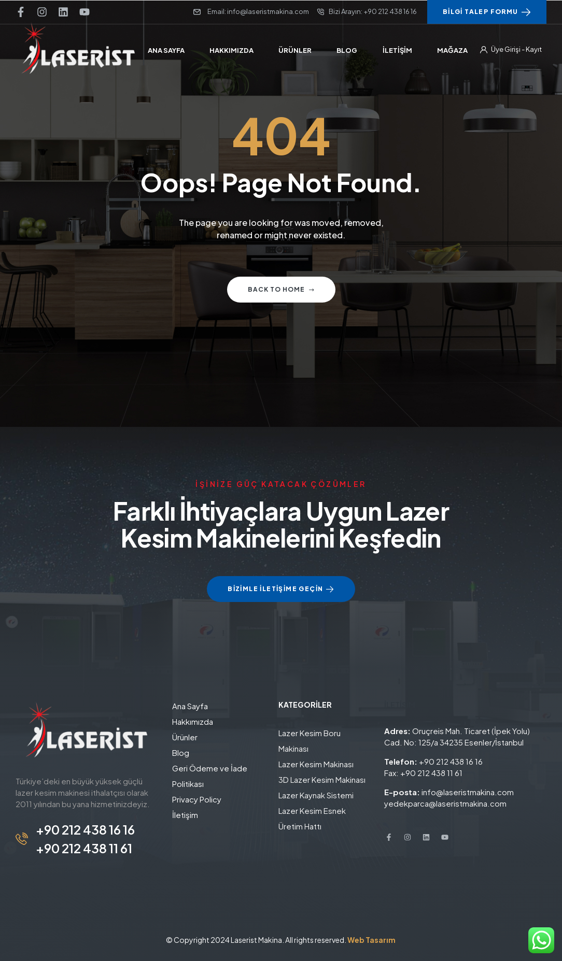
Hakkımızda (192, 721)
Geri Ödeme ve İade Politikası (209, 775)
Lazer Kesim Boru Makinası (309, 740)
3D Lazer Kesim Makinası (322, 779)
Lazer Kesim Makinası (316, 764)
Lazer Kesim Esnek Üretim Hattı (312, 818)
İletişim (185, 815)
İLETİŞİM (399, 704)
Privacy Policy (196, 799)
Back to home (281, 289)
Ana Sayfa (190, 706)
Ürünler (185, 737)
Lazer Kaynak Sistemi (316, 795)
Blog (180, 752)
